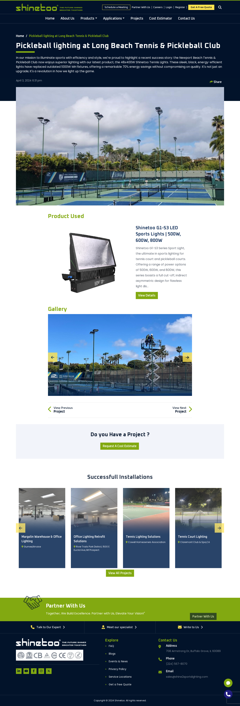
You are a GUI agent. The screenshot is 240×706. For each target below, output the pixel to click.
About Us (67, 18)
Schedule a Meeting (116, 7)
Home (50, 18)
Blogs (112, 654)
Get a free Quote (201, 7)
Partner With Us (141, 7)
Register (180, 7)
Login (169, 7)
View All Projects (120, 573)
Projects (136, 18)
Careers (158, 7)
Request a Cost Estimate (119, 446)
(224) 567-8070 (176, 664)
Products (87, 18)
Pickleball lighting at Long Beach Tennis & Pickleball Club (69, 36)
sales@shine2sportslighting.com (187, 677)
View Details (146, 295)
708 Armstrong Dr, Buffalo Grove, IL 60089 (193, 651)
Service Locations (120, 677)
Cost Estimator (160, 18)
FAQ (111, 646)
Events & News (118, 661)
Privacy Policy (117, 669)
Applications (112, 18)
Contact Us (186, 18)
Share (216, 81)
